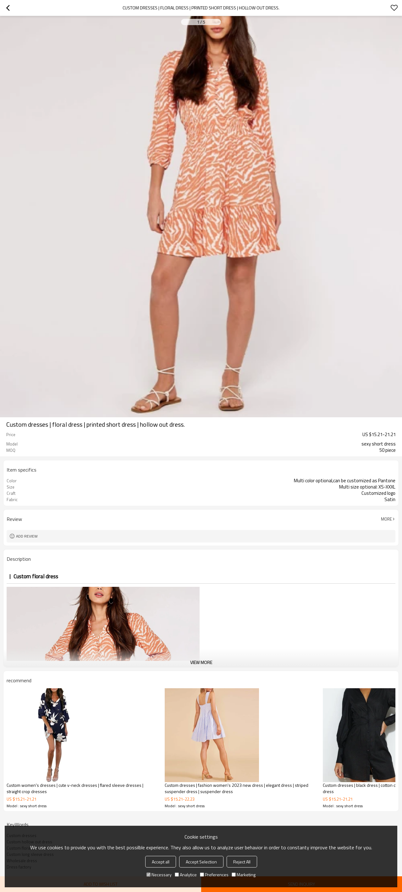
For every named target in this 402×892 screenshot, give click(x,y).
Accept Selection (201, 861)
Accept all (160, 861)
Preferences (214, 874)
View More (201, 662)
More (386, 519)
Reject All (242, 861)
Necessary (159, 874)
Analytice (186, 874)
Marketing (244, 874)
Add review (27, 536)
